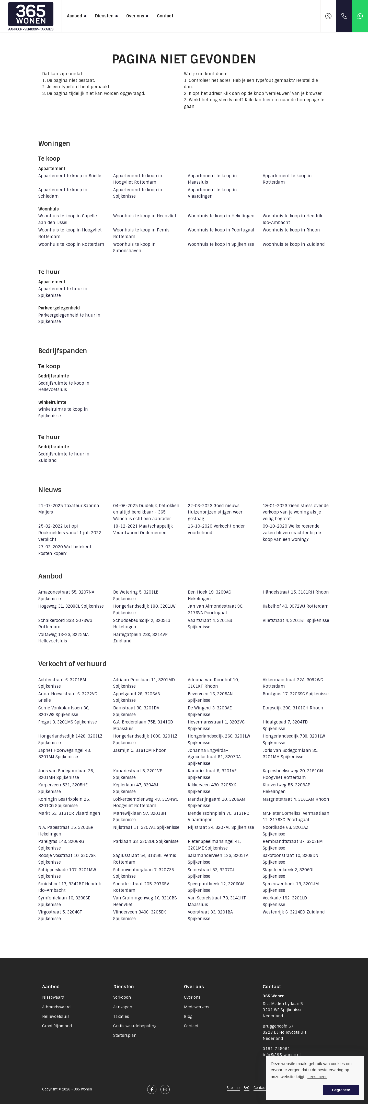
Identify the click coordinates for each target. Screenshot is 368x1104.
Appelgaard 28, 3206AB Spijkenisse (136, 697)
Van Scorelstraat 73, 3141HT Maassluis (217, 901)
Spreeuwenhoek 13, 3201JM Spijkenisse (291, 887)
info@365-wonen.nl (282, 1054)
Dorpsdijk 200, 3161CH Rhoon (293, 708)
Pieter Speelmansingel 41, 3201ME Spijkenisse (214, 845)
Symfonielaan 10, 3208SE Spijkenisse (64, 901)
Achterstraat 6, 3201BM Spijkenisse (62, 683)
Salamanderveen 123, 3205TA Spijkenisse (218, 859)
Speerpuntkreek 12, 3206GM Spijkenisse (216, 887)
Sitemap (233, 1088)
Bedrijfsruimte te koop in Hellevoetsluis (63, 387)
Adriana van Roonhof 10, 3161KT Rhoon (213, 683)
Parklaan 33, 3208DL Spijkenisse (146, 841)
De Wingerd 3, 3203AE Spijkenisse (210, 711)
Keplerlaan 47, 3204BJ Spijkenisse (135, 788)
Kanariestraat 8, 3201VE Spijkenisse (212, 774)
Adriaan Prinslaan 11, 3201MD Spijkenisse (144, 683)
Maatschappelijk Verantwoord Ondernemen (143, 529)
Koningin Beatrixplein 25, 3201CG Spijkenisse (64, 803)
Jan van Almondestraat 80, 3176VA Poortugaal (215, 610)
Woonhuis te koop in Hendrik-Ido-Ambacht (293, 219)
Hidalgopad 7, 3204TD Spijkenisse (285, 725)
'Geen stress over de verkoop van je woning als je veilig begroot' (296, 512)
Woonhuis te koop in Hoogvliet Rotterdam (70, 233)
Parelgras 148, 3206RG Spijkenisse (61, 845)
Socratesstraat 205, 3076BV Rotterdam (141, 887)
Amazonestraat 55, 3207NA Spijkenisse (66, 595)
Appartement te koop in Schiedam (62, 193)
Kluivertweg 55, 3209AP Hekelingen (286, 788)
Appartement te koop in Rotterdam (287, 179)
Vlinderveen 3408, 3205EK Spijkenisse (139, 915)
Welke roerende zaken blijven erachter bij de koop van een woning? (292, 532)
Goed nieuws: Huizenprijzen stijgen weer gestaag (215, 512)
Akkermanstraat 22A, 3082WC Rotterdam (293, 683)
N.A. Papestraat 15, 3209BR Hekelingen (66, 831)
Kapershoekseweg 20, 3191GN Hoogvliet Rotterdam (293, 774)
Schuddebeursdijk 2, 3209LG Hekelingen (141, 624)
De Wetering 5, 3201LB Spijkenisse (135, 595)
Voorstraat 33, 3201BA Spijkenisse (210, 915)
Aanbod (76, 16)
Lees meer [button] (317, 1077)
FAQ (246, 1088)
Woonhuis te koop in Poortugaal (221, 230)
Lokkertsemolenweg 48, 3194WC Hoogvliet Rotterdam (145, 803)
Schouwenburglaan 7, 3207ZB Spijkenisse (143, 873)
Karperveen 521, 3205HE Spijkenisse (63, 788)
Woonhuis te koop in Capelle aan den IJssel (67, 219)
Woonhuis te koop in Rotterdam (71, 244)
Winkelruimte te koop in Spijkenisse (63, 413)
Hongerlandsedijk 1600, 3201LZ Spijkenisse (145, 739)
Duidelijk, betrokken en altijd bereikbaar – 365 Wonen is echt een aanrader (146, 512)
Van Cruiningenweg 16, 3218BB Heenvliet (145, 901)
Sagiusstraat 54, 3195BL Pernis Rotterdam (144, 859)
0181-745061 (276, 1048)
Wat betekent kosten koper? (64, 550)
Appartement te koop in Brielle (69, 176)
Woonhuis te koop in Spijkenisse (221, 244)
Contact (165, 16)
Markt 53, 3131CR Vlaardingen (69, 813)
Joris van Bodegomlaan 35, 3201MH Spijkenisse (290, 754)
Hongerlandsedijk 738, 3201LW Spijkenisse (294, 739)
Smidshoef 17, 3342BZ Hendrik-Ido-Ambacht (70, 887)
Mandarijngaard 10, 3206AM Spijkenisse (216, 803)
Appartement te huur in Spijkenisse (62, 292)
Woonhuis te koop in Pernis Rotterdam (141, 233)
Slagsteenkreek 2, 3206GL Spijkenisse (288, 873)
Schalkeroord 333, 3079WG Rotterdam (65, 624)
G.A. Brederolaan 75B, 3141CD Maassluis (143, 725)
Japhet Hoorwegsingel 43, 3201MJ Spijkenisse (64, 754)
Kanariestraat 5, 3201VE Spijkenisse (137, 774)
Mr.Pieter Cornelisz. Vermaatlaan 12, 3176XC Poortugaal (296, 817)
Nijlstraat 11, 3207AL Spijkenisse (146, 827)
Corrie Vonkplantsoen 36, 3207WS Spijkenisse (63, 711)
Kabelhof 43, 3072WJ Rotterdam (296, 606)
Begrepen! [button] (341, 1090)
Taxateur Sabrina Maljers (68, 509)
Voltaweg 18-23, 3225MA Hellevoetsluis (63, 638)
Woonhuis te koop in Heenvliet (144, 216)
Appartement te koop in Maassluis (212, 179)
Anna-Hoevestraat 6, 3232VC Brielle (67, 697)
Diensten (105, 16)
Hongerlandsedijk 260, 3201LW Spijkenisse (219, 739)
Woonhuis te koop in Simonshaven (134, 248)
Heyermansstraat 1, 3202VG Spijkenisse (216, 725)
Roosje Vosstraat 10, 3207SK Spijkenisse (67, 859)
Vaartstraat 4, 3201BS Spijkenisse (210, 624)
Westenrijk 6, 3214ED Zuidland (294, 912)
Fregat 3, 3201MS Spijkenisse (67, 722)
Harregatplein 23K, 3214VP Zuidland (140, 638)
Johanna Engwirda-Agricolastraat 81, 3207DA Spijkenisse (214, 757)
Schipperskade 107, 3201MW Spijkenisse (67, 873)
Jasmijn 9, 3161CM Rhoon (140, 750)
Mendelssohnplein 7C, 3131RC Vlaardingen (218, 817)
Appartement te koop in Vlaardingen (212, 193)
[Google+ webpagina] (165, 1089)
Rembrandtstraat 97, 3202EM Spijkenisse (293, 845)
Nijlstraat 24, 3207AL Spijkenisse (221, 827)
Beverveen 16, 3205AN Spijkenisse (210, 697)
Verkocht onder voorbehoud (216, 529)
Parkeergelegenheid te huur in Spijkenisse (69, 319)
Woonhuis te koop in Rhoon (291, 230)
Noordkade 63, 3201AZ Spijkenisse (285, 831)
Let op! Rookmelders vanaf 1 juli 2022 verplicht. (69, 532)
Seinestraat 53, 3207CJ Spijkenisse (211, 873)
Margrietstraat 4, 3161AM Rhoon (296, 799)
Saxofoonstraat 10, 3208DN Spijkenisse (290, 859)
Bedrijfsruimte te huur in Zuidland (63, 457)
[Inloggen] (328, 16)
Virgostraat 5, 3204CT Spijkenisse (60, 915)
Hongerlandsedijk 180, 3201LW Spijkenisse (144, 610)
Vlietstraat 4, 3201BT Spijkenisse (296, 620)
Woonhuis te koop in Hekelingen (221, 216)
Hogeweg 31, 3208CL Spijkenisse (71, 606)
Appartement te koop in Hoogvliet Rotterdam (137, 179)
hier (267, 100)
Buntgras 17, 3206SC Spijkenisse (296, 694)
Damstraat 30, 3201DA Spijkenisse (136, 711)
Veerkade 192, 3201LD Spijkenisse (285, 901)
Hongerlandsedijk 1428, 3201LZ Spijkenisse (70, 739)
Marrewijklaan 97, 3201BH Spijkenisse (139, 817)
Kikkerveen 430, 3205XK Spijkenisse (212, 788)
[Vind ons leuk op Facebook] (151, 1089)
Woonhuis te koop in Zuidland (294, 244)
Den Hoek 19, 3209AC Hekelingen (209, 595)
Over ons (136, 16)
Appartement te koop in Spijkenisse (137, 193)
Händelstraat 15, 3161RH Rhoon (296, 592)
